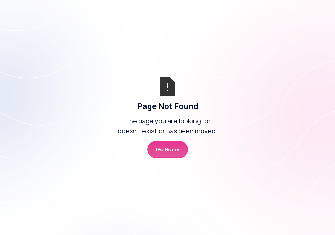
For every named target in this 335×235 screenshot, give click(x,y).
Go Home (168, 149)
